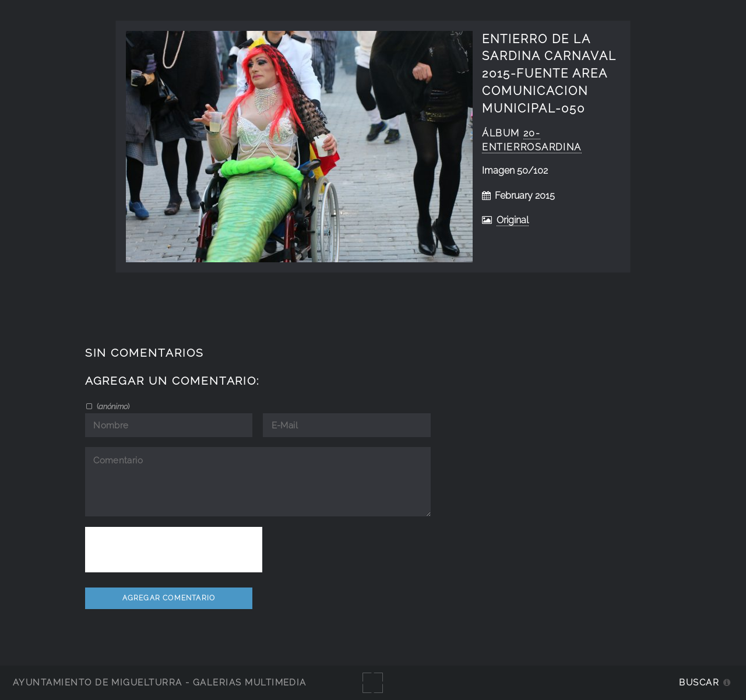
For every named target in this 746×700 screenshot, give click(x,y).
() (112, 406)
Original (513, 220)
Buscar (699, 682)
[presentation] (173, 549)
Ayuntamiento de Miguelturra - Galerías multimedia (160, 682)
